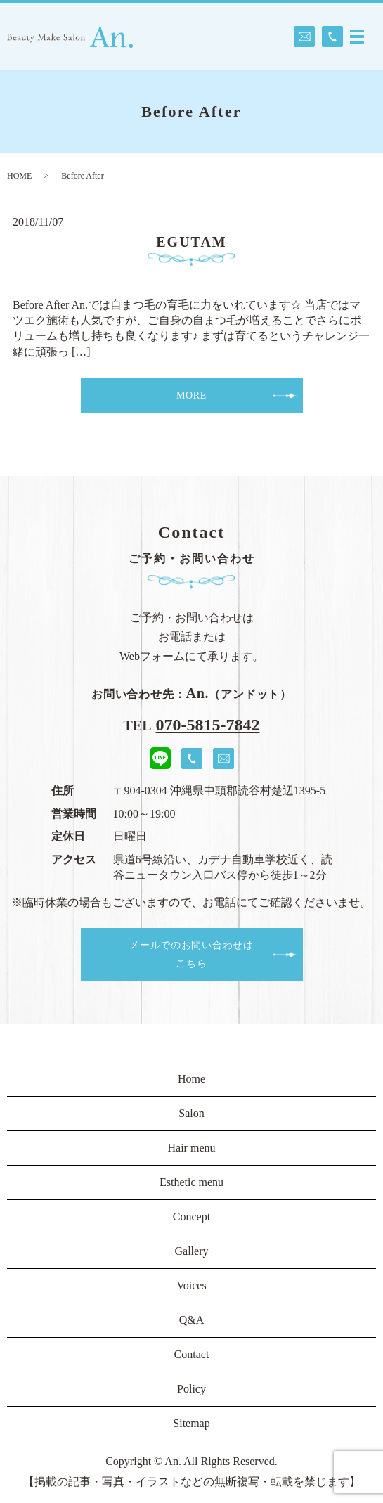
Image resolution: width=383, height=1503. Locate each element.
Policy (191, 1389)
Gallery (192, 1251)
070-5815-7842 (208, 725)
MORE (191, 395)
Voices (191, 1285)
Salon (191, 1113)
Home (191, 1079)
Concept (191, 1217)
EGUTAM (191, 242)
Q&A (192, 1320)
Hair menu (192, 1148)
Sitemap (191, 1423)
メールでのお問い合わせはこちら (191, 954)
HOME (19, 176)
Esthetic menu (191, 1182)
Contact (191, 1354)
